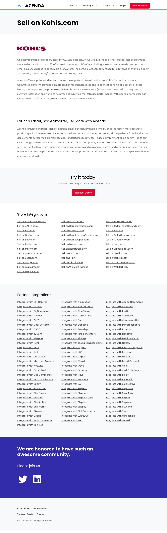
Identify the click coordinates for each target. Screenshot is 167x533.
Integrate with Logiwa (73, 358)
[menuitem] (72, 5)
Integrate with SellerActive (121, 385)
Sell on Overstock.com (29, 255)
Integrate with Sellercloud (31, 390)
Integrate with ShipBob (74, 390)
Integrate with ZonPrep (30, 426)
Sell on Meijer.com (27, 250)
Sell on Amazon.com (72, 223)
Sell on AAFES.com (27, 228)
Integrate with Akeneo (29, 308)
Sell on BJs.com (114, 232)
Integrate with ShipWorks (31, 408)
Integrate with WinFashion (120, 417)
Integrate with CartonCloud (76, 317)
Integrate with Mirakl (73, 363)
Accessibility (40, 510)
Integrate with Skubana (119, 408)
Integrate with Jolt (27, 354)
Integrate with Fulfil (28, 344)
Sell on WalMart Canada (74, 268)
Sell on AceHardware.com (31, 223)
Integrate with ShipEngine (31, 395)
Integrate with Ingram (73, 349)
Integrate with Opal (117, 367)
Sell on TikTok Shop (72, 264)
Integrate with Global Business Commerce (85, 344)
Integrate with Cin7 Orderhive (122, 372)
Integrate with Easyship (74, 331)
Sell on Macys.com (116, 246)
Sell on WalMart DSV (117, 268)
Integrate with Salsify (29, 385)
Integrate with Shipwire (74, 404)
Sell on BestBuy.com (72, 232)
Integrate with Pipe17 (117, 376)
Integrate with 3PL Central (32, 303)
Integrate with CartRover (120, 317)
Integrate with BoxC (117, 313)
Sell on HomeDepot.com (75, 241)
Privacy (40, 516)
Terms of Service (25, 516)
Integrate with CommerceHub (122, 322)
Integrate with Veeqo (29, 417)
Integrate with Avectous (119, 308)
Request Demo (140, 5)
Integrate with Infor (28, 349)
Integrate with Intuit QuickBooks (35, 381)
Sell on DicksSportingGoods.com (79, 237)
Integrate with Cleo (72, 322)
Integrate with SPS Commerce (78, 413)
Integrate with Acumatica (75, 303)
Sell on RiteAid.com (116, 255)
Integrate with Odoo (72, 367)
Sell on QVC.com (70, 255)
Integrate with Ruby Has (74, 381)
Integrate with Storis (117, 413)
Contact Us (23, 510)
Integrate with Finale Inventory (78, 335)
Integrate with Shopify (73, 408)
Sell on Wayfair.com (28, 273)
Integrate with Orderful (74, 372)
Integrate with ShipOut (30, 399)
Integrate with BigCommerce (33, 313)
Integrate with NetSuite (30, 367)
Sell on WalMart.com (28, 268)
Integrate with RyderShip (119, 381)
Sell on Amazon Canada (119, 223)
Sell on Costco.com (28, 237)
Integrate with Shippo (118, 399)
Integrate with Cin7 (28, 322)
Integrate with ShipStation (31, 404)
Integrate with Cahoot (29, 317)
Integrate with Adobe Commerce (124, 303)
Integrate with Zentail (118, 422)
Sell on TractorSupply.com (120, 264)
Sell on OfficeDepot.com (119, 250)
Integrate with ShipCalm (119, 390)
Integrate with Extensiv (118, 331)
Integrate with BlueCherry (75, 313)
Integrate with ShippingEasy (77, 399)
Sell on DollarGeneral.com (120, 237)
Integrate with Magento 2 (120, 358)
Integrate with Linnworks (31, 358)
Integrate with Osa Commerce (34, 376)
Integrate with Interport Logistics (124, 349)
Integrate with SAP (71, 385)
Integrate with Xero (72, 422)
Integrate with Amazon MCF (77, 308)
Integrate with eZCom (29, 335)
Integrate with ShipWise (119, 404)
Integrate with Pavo (72, 376)
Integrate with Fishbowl (119, 335)
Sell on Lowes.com (71, 246)
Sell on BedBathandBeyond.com (123, 228)
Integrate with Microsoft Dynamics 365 (39, 363)
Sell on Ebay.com (26, 241)
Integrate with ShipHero (74, 395)
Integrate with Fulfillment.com (122, 340)
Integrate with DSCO (28, 331)
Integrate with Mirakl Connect (122, 363)
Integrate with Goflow (118, 344)
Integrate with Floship (73, 340)
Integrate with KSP (71, 354)
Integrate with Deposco (74, 326)
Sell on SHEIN (68, 259)
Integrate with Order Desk (32, 372)
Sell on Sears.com (27, 259)
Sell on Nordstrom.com (74, 250)
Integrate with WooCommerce (34, 422)
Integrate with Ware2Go (75, 417)
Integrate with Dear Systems (33, 326)
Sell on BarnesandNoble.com (77, 228)
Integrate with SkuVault (30, 413)
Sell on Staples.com (116, 259)
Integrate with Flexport (30, 340)
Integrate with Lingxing (118, 354)
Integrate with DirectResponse (123, 326)
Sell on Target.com (27, 264)
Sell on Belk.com (26, 232)
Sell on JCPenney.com (118, 241)
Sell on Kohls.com (27, 246)
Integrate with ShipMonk (119, 395)
